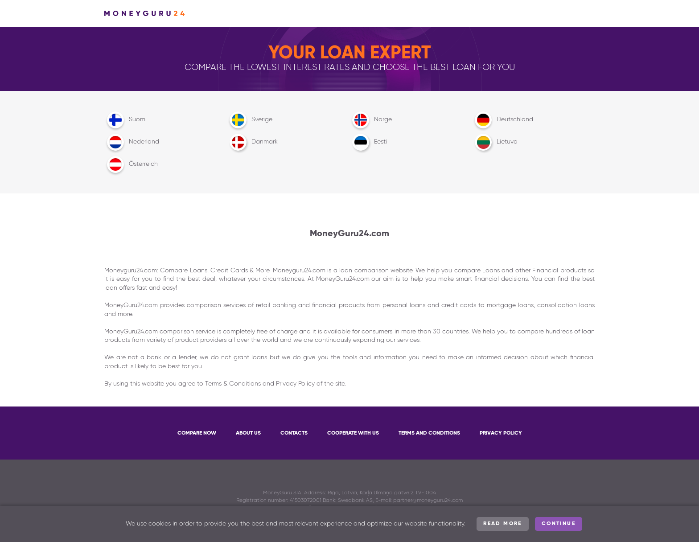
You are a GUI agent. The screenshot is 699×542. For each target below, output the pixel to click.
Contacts (294, 433)
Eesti (368, 142)
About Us (248, 433)
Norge (371, 120)
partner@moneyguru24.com (428, 500)
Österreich (131, 164)
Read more (502, 523)
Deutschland (502, 120)
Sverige (249, 120)
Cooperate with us (353, 433)
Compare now (196, 433)
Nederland (131, 142)
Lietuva (495, 142)
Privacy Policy (501, 433)
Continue (559, 523)
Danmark (252, 142)
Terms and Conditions (429, 433)
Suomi (125, 120)
